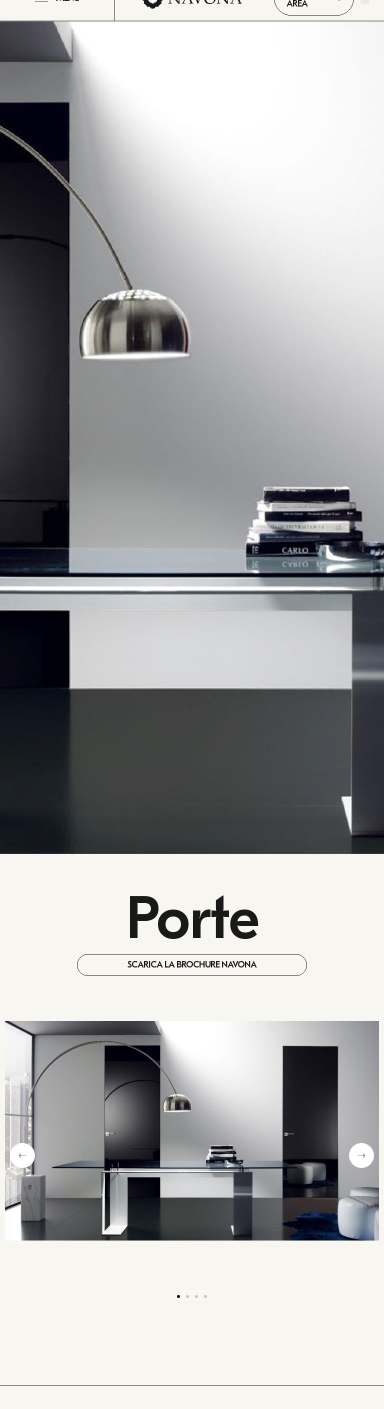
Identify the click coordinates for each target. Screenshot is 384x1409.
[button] (22, 1155)
